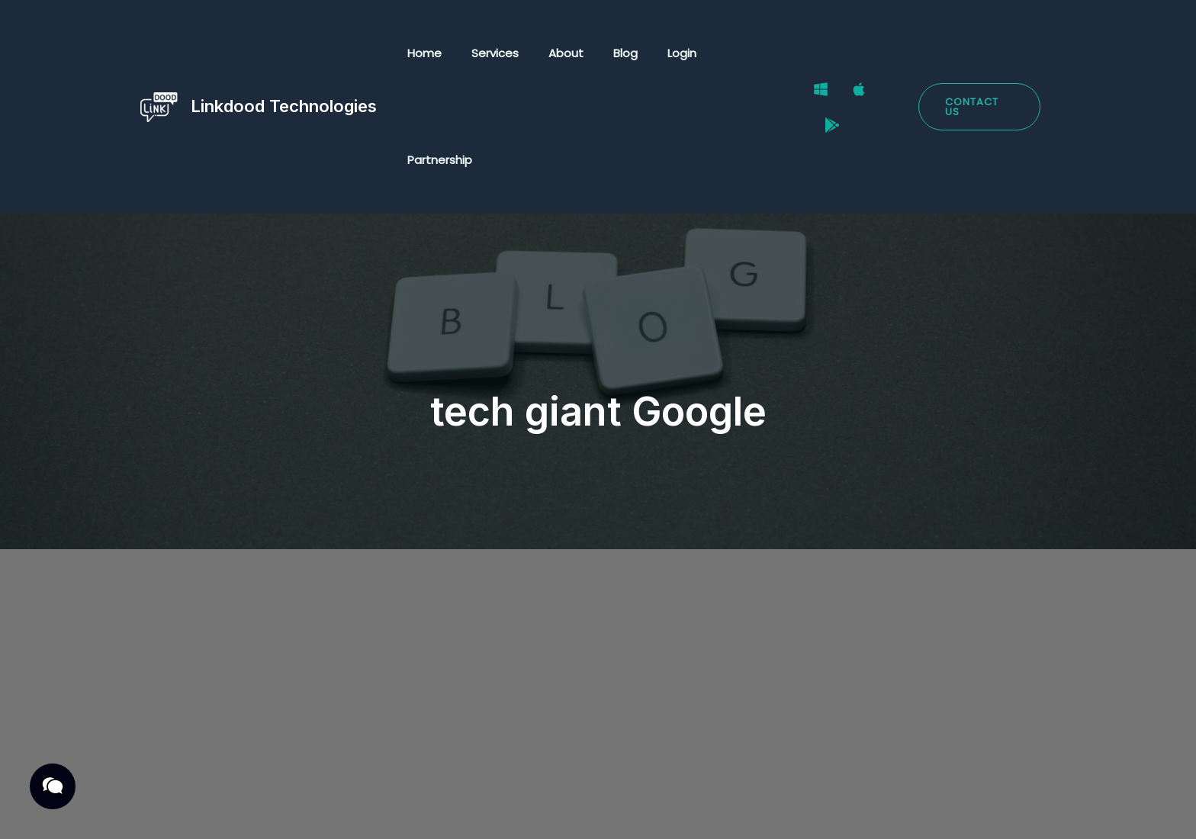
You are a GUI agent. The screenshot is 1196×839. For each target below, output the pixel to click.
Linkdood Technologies (284, 53)
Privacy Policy (167, 809)
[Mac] (855, 54)
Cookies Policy (411, 809)
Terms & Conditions (288, 809)
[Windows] (817, 54)
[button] (978, 53)
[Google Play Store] (893, 54)
